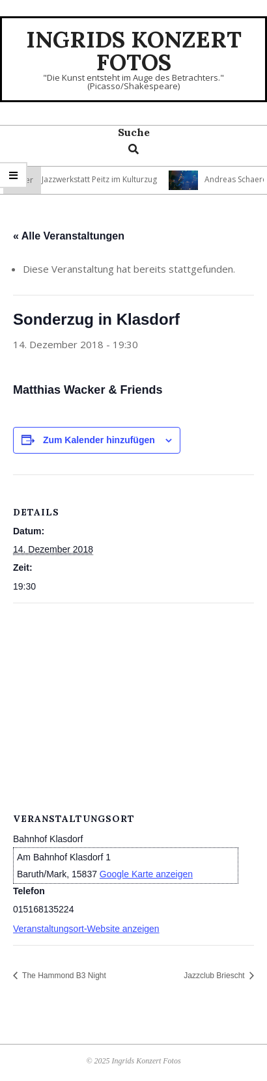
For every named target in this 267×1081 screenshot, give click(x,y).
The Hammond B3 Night (63, 975)
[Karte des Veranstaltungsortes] (133, 697)
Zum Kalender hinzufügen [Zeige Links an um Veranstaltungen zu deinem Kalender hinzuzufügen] (99, 440)
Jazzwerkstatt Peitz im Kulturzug (102, 179)
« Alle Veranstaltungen (68, 235)
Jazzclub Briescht (215, 975)
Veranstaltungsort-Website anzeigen (86, 929)
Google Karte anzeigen (146, 874)
